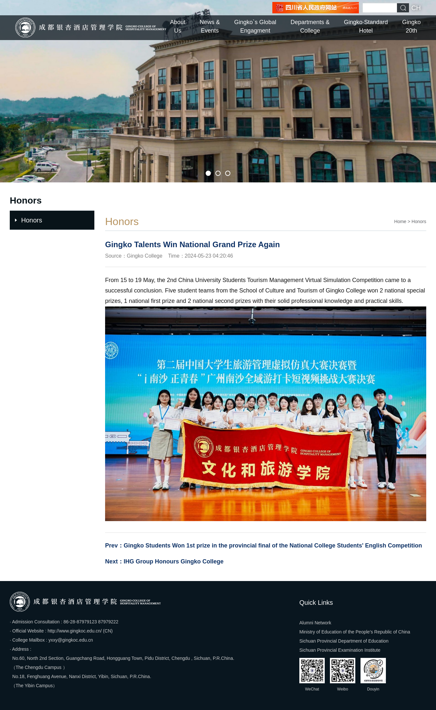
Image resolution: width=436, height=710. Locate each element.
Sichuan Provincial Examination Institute (339, 650)
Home (400, 221)
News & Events (210, 26)
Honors (31, 220)
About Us (177, 26)
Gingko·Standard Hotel (366, 26)
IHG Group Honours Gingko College (174, 561)
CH (416, 7)
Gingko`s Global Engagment (255, 26)
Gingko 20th (411, 26)
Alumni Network (315, 622)
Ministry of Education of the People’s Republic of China (354, 631)
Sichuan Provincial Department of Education (343, 641)
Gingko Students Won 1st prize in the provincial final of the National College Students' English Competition (273, 545)
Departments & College (310, 26)
